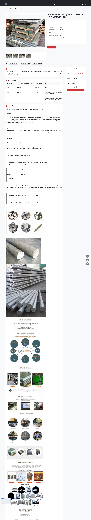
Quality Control (58, 4)
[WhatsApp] (87, 263)
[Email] (87, 256)
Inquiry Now (75, 90)
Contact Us (70, 4)
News (77, 4)
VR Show (28, 4)
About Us (37, 4)
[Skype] (87, 260)
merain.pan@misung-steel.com (77, 73)
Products (19, 4)
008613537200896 (75, 75)
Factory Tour (46, 4)
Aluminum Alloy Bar (17, 8)
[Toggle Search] (82, 4)
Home (11, 4)
